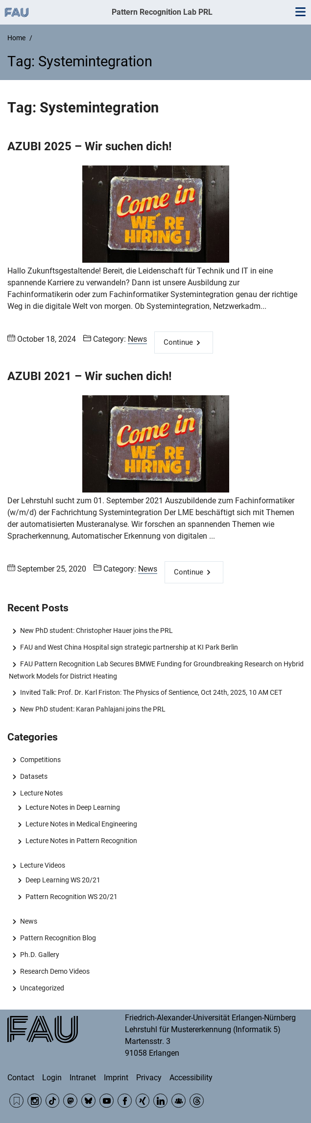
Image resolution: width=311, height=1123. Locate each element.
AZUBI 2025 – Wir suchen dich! (89, 146)
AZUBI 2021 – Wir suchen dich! (89, 376)
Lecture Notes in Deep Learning (72, 807)
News (137, 339)
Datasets (34, 776)
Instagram (34, 1101)
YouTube (106, 1101)
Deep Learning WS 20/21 (62, 880)
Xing (143, 1101)
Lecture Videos (42, 865)
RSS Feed (16, 1101)
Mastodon (70, 1101)
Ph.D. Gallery (39, 955)
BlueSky (88, 1101)
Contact (20, 1077)
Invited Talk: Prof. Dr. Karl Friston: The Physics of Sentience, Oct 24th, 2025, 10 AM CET (151, 692)
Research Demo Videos (55, 971)
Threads (197, 1101)
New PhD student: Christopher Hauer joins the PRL (96, 630)
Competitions (40, 760)
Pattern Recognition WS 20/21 (71, 897)
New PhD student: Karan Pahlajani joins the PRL (93, 709)
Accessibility (191, 1077)
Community (178, 1101)
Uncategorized (42, 988)
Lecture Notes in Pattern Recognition (81, 841)
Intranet (83, 1077)
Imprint (116, 1077)
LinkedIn (160, 1101)
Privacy (149, 1077)
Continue (178, 342)
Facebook (125, 1101)
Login (52, 1077)
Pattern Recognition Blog (58, 938)
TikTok (53, 1101)
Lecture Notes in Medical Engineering (81, 824)
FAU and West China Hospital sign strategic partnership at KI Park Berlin (129, 647)
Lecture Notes (41, 793)
